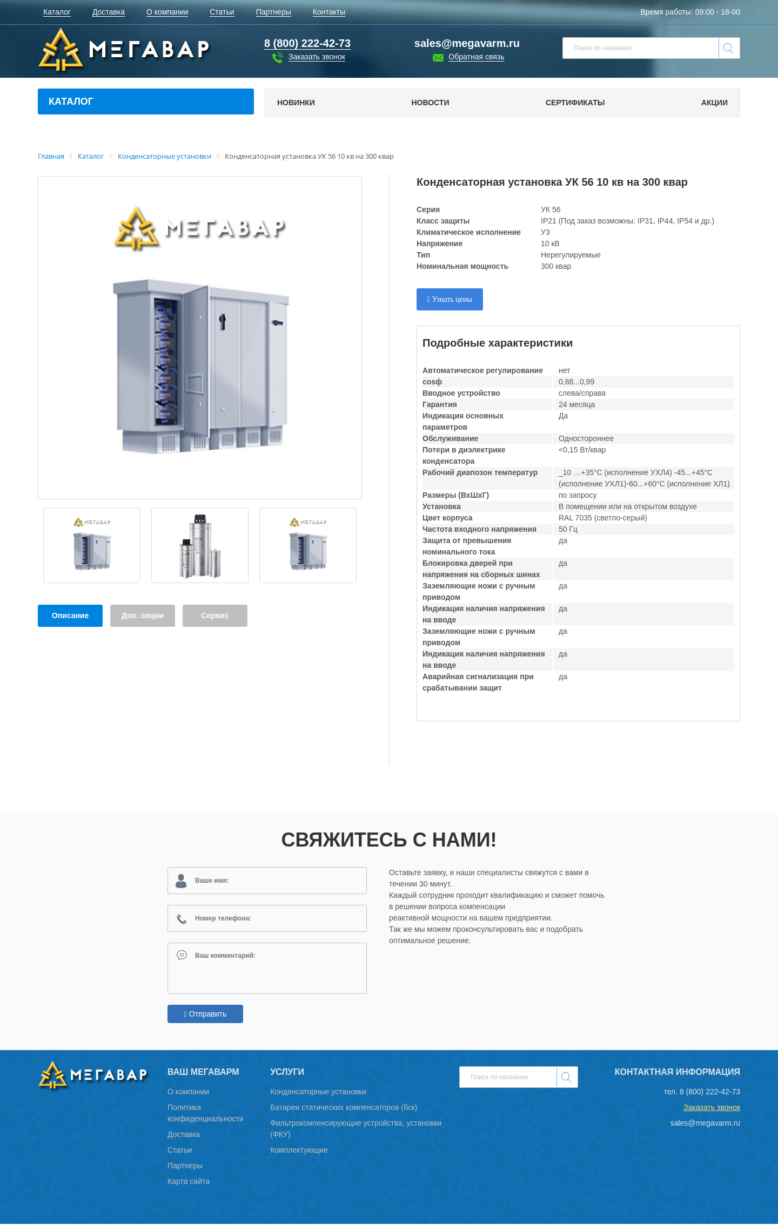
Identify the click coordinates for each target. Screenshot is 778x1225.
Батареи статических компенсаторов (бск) (343, 1108)
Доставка (183, 1135)
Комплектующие (299, 1151)
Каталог (71, 101)
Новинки (296, 102)
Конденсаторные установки (318, 1092)
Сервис (215, 615)
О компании (188, 1092)
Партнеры (185, 1166)
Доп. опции (143, 615)
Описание (70, 615)
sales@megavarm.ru (467, 43)
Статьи (179, 1151)
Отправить (205, 1015)
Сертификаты (575, 102)
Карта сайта (188, 1182)
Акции (714, 102)
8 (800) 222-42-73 (710, 1092)
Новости (430, 102)
